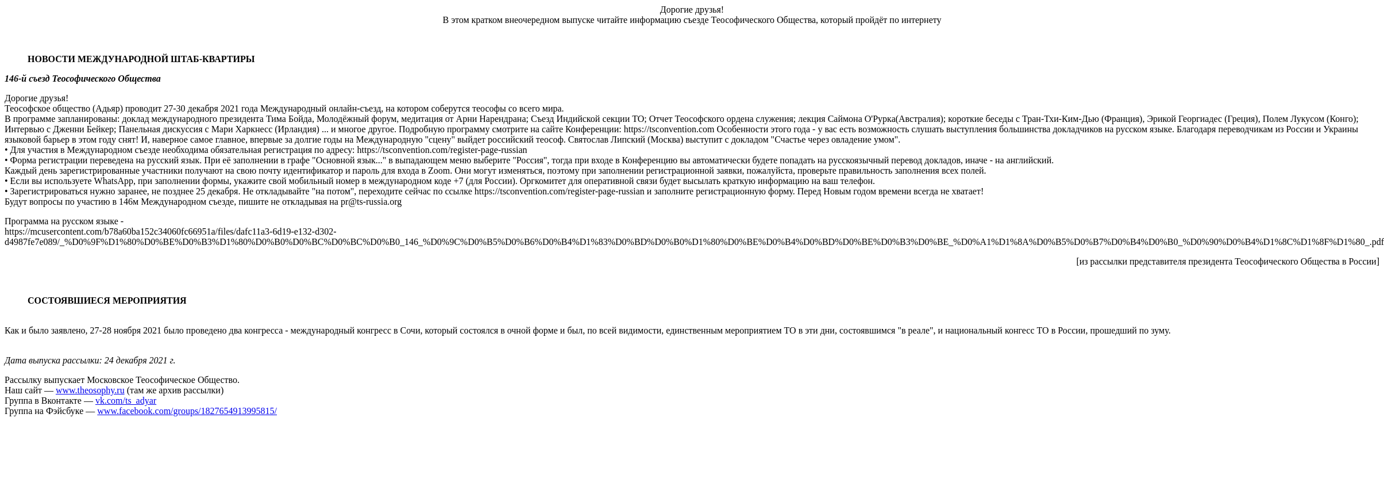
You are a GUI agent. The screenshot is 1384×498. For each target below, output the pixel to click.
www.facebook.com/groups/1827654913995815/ (187, 411)
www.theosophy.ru (90, 390)
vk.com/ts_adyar (125, 400)
